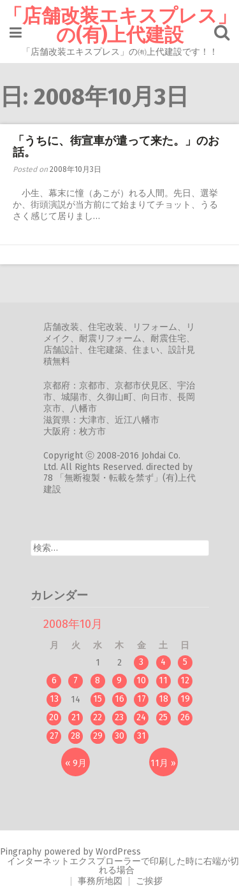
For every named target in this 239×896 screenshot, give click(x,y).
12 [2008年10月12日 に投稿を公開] (184, 680)
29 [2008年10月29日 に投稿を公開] (98, 735)
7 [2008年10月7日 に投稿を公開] (75, 680)
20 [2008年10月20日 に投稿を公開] (54, 717)
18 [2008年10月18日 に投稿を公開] (163, 698)
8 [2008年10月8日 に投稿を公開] (97, 680)
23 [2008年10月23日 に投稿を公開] (119, 717)
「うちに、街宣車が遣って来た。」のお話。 (116, 146)
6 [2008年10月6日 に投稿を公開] (54, 680)
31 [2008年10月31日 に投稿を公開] (141, 735)
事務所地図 (100, 881)
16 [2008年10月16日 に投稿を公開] (119, 698)
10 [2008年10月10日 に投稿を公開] (141, 680)
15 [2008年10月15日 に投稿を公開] (97, 698)
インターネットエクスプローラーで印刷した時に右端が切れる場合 (123, 866)
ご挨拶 (149, 881)
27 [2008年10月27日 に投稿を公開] (54, 735)
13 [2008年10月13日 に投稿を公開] (54, 698)
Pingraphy (20, 851)
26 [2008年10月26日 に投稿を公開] (185, 717)
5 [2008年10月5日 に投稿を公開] (185, 662)
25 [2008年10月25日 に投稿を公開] (163, 717)
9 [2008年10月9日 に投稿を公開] (119, 680)
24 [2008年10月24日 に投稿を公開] (141, 717)
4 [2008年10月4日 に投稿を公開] (163, 662)
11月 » (163, 763)
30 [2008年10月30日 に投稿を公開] (119, 735)
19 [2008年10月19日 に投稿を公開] (185, 698)
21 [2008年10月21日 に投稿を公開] (75, 717)
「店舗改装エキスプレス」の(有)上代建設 (119, 25)
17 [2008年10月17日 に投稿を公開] (141, 698)
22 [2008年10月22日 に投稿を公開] (97, 717)
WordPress (118, 851)
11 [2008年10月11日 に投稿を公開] (163, 680)
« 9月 (76, 763)
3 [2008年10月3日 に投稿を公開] (141, 662)
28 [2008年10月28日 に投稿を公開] (75, 735)
